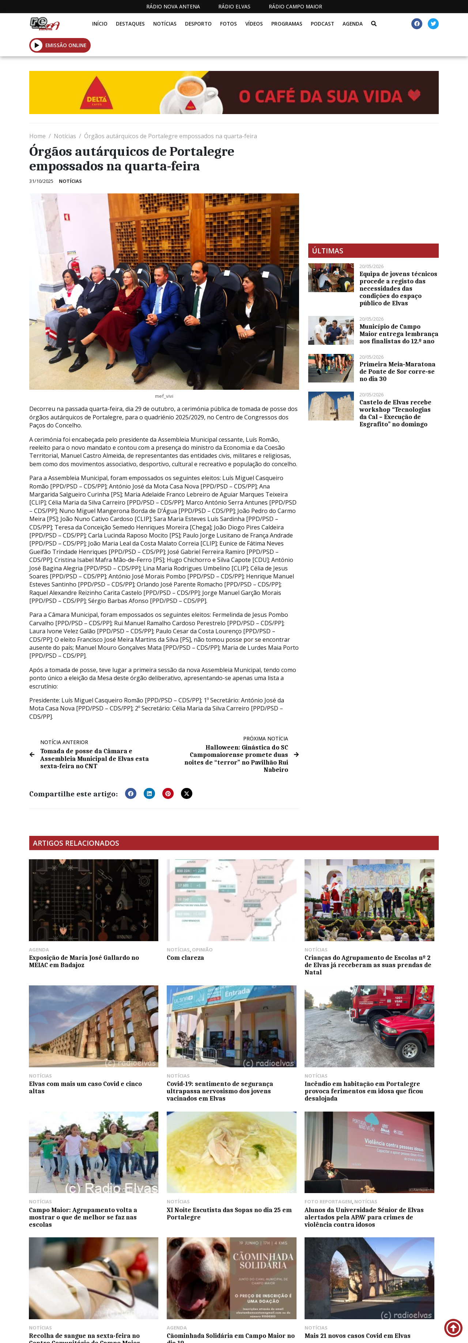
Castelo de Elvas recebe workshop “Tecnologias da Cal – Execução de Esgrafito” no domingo (395, 413)
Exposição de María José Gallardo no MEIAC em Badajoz (75, 939)
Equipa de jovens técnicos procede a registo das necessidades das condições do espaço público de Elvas (398, 288)
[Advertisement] (373, 183)
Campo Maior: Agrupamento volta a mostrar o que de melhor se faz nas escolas (282, 1055)
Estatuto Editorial (180, 1331)
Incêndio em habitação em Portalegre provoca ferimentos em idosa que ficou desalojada (180, 1058)
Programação (254, 1331)
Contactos (304, 1331)
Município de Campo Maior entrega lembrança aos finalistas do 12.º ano (398, 334)
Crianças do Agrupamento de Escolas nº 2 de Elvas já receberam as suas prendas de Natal (285, 947)
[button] (36, 45)
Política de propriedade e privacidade (370, 1331)
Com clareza (152, 936)
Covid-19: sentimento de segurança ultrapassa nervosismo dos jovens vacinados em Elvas (65, 1058)
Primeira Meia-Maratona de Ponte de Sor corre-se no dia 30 (397, 371)
